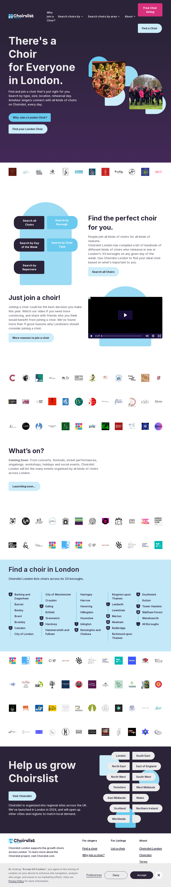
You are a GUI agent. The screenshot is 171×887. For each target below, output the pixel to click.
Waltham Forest (152, 612)
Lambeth (117, 604)
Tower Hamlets (152, 606)
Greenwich (52, 618)
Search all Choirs (29, 222)
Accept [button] (141, 875)
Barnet (18, 604)
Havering (86, 606)
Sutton (146, 600)
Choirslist (145, 855)
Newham (117, 622)
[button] (70, 16)
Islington (85, 624)
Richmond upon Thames (122, 636)
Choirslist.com (45, 856)
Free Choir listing (150, 9)
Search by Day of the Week (29, 245)
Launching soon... (24, 486)
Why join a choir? (93, 855)
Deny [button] (116, 875)
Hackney (51, 624)
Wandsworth (150, 618)
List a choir (118, 848)
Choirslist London (150, 848)
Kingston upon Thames (121, 596)
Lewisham (118, 610)
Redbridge (118, 628)
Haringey (86, 594)
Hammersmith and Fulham (57, 632)
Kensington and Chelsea (90, 632)
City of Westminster (58, 594)
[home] (21, 16)
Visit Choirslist (22, 796)
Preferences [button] (94, 875)
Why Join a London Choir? (30, 117)
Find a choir (90, 848)
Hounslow (86, 618)
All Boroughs (150, 624)
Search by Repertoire (29, 267)
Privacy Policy (16, 881)
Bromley (19, 622)
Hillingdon (86, 612)
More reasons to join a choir (31, 337)
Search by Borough (62, 222)
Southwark (149, 594)
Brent (18, 616)
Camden (19, 628)
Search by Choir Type (62, 244)
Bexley (18, 610)
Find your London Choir (28, 129)
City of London (23, 634)
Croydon (51, 600)
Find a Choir (149, 28)
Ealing (49, 606)
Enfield (49, 612)
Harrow (85, 600)
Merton (116, 616)
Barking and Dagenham (22, 596)
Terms (143, 861)
